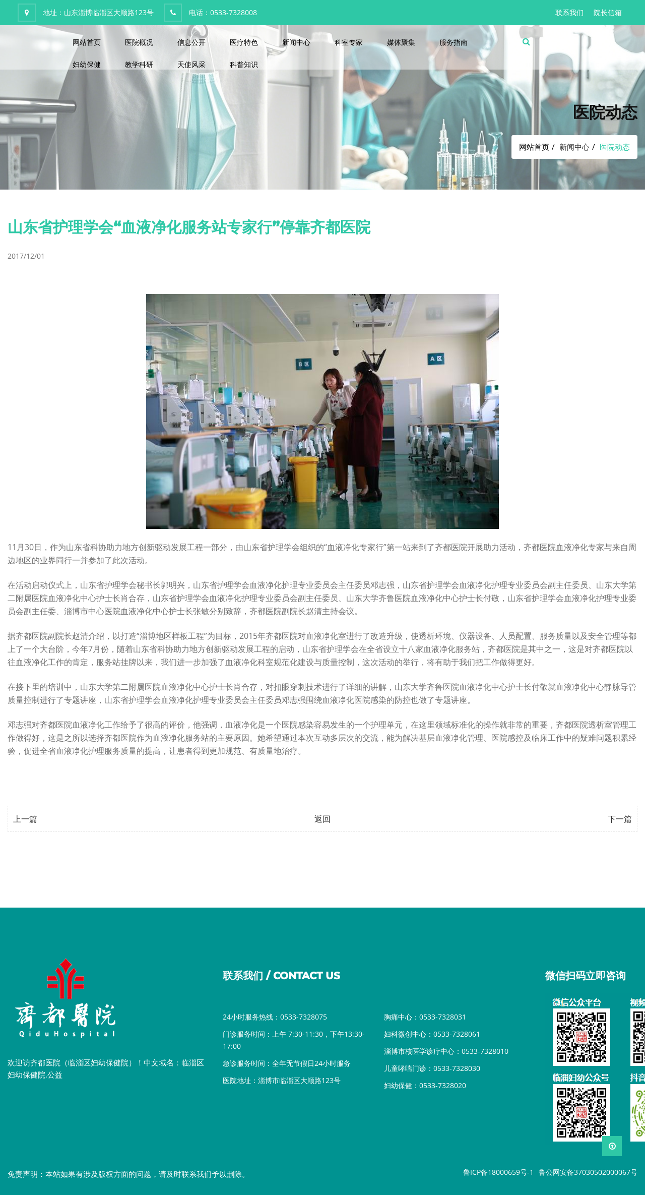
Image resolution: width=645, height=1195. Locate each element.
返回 (322, 818)
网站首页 (87, 42)
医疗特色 (244, 42)
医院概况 (139, 42)
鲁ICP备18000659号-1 (498, 1172)
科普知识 (244, 64)
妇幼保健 (87, 64)
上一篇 (25, 818)
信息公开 (191, 42)
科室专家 (349, 42)
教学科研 (139, 64)
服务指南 (453, 42)
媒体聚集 (401, 42)
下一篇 (620, 818)
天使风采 (191, 64)
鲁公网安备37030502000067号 (588, 1172)
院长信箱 (608, 12)
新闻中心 (296, 42)
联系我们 (569, 12)
